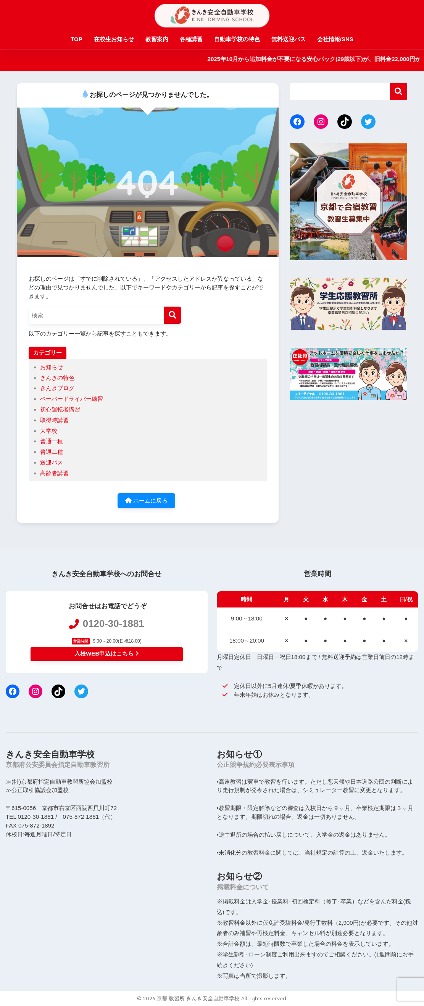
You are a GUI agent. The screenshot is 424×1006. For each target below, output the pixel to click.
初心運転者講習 (60, 409)
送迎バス (51, 462)
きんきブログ (57, 388)
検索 (398, 91)
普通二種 (51, 451)
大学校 (48, 430)
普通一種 (51, 441)
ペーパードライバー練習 (71, 398)
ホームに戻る (146, 500)
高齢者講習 (54, 473)
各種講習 (191, 39)
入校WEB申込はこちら (106, 653)
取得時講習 (54, 420)
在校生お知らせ (114, 39)
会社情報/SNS (335, 39)
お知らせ (51, 367)
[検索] (172, 315)
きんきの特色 (57, 377)
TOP (76, 39)
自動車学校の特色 (237, 39)
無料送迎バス (288, 39)
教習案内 (156, 39)
